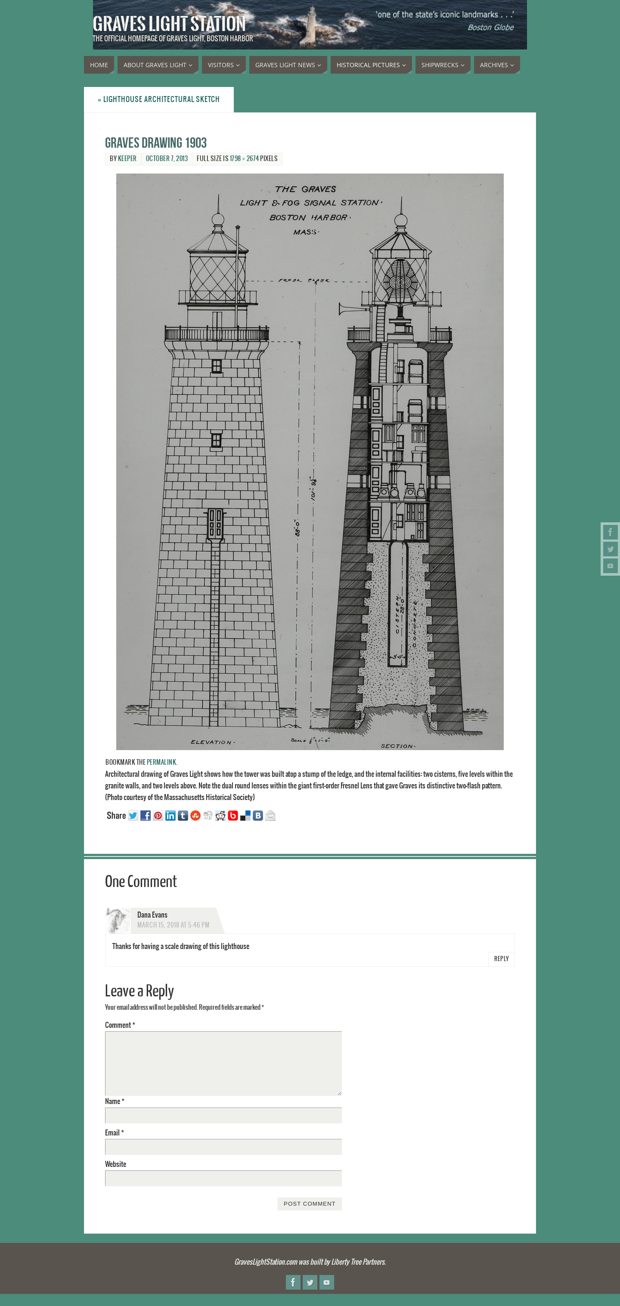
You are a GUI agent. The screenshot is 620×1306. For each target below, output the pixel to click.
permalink (162, 762)
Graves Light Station (169, 24)
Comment (120, 1025)
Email (114, 1133)
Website (115, 1164)
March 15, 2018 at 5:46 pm (173, 925)
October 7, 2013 (167, 158)
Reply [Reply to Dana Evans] (501, 959)
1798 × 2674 (244, 158)
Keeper (127, 158)
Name (114, 1101)
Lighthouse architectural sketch (159, 99)
